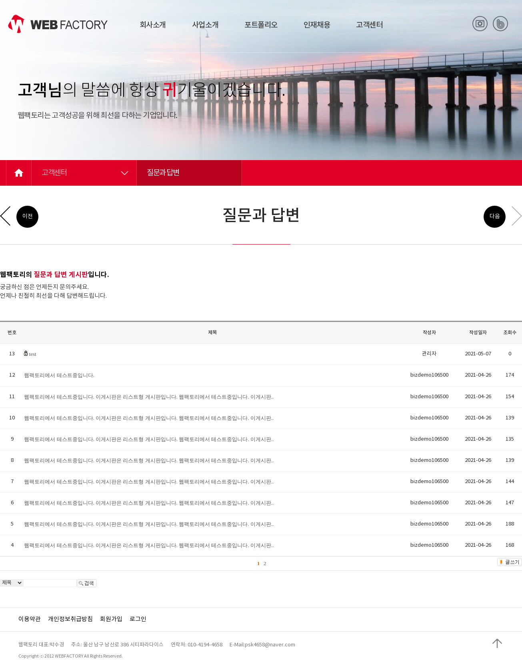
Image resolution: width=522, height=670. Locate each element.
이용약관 (29, 619)
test (32, 354)
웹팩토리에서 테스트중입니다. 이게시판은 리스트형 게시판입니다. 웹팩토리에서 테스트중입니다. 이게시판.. (149, 397)
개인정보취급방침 (70, 619)
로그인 (138, 619)
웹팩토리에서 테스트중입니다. (59, 375)
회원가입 (111, 619)
